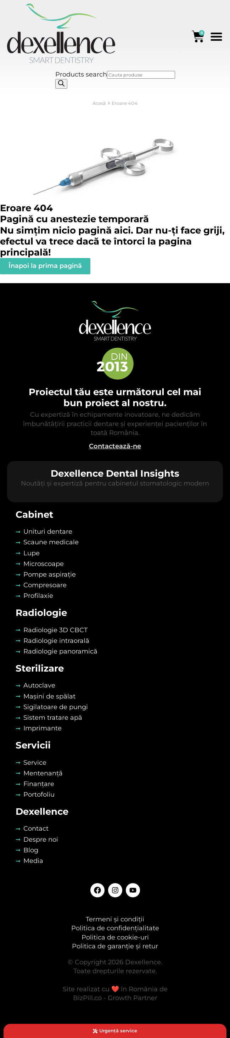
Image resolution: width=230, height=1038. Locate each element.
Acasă (99, 103)
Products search (81, 74)
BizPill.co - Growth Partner (115, 998)
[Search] (61, 84)
